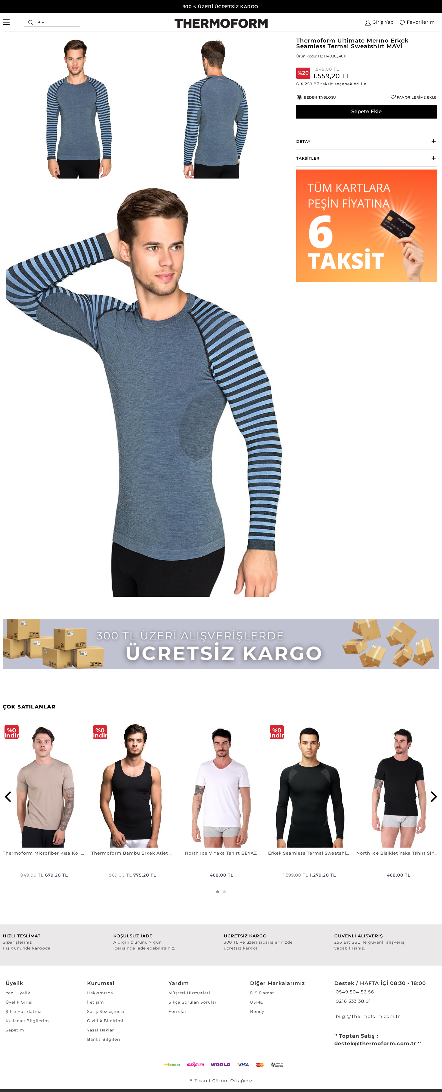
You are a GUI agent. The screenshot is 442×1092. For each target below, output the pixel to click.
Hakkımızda (100, 992)
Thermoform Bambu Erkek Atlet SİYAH (132, 853)
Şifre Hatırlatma (24, 1011)
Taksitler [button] (308, 158)
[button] (366, 84)
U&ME (256, 1002)
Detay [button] (303, 141)
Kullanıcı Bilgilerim (27, 1020)
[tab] (366, 141)
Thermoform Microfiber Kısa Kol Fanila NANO (44, 853)
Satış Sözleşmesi (105, 1011)
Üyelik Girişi (19, 1002)
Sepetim (15, 1030)
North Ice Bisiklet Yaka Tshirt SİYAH (397, 853)
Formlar (178, 1011)
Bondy (257, 1011)
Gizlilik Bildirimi (105, 1020)
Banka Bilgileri (103, 1039)
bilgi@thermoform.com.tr (367, 1016)
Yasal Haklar (100, 1030)
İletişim (95, 1002)
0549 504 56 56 (354, 992)
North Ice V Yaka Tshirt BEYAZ (221, 853)
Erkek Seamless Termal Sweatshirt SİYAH (309, 853)
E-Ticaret (200, 1080)
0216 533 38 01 (352, 1001)
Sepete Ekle (366, 111)
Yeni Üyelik (18, 992)
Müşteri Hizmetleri (189, 992)
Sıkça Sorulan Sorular (193, 1002)
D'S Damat (262, 992)
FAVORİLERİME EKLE (417, 97)
